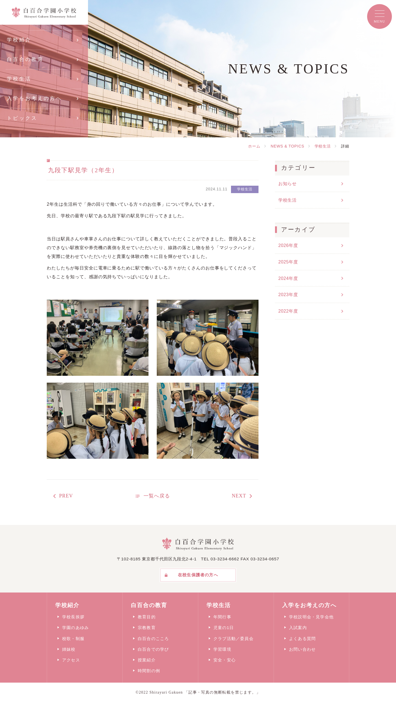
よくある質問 (302, 638)
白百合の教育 (25, 59)
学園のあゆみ (75, 627)
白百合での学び (153, 649)
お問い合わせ (302, 649)
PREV (66, 496)
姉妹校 (69, 649)
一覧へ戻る (157, 496)
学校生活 (19, 79)
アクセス (71, 660)
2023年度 (288, 294)
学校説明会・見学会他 (311, 616)
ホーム (254, 146)
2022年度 (288, 311)
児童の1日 (223, 627)
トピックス (22, 118)
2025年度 (288, 262)
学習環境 (222, 649)
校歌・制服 (73, 638)
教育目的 (147, 616)
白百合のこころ (153, 638)
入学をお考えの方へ (34, 98)
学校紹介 (19, 40)
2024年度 (288, 278)
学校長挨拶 (73, 616)
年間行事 (222, 616)
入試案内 (298, 627)
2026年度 (288, 245)
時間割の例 (149, 670)
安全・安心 (224, 660)
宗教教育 (147, 627)
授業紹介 (147, 660)
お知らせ (287, 183)
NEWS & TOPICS (287, 146)
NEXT (239, 496)
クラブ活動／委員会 (233, 638)
